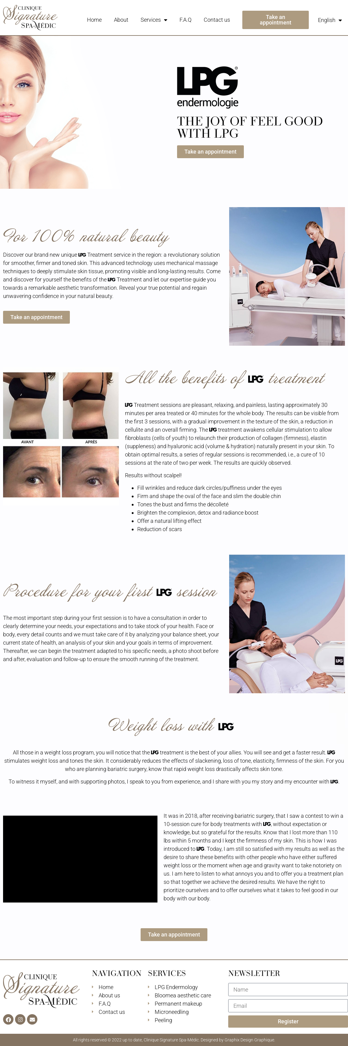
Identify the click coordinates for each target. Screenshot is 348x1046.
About (121, 20)
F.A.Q (185, 20)
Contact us (217, 20)
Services (154, 20)
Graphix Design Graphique (249, 1039)
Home (94, 20)
